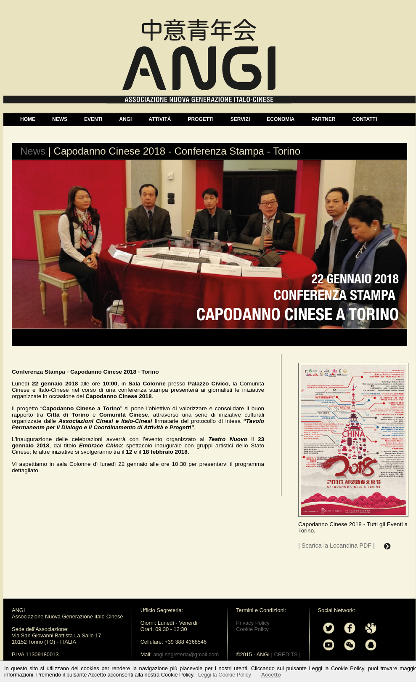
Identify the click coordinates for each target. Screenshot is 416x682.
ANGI (125, 119)
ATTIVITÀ (159, 119)
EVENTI (93, 119)
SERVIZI (240, 119)
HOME (27, 119)
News (32, 151)
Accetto (271, 674)
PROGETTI (200, 119)
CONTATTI (364, 119)
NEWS (59, 119)
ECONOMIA (280, 119)
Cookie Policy (252, 629)
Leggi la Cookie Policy (224, 674)
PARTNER (323, 119)
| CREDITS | (286, 654)
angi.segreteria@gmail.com (186, 654)
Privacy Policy (253, 623)
